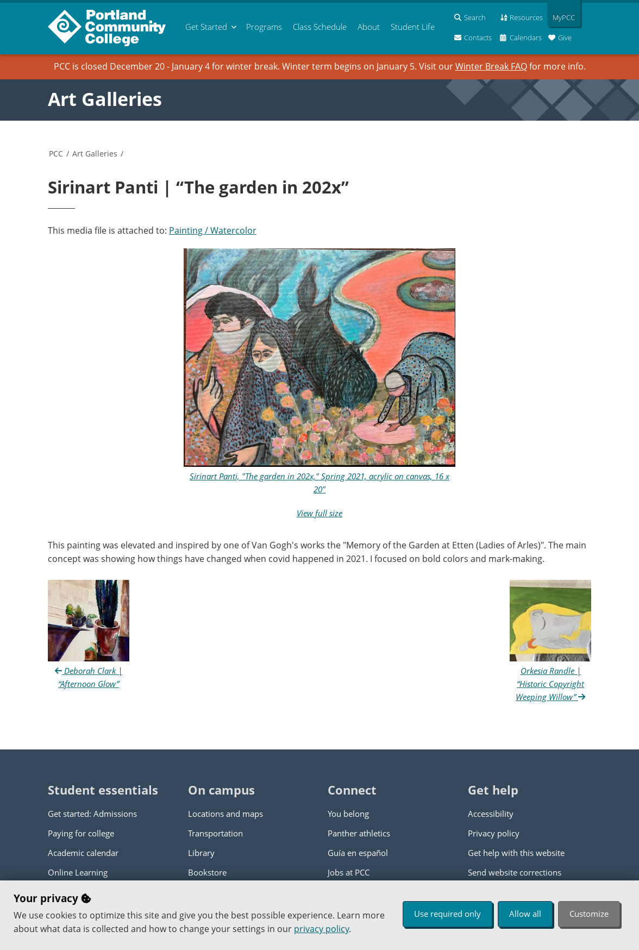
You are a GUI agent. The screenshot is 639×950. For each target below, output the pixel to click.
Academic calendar (83, 852)
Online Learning (78, 872)
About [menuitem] (369, 26)
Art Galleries (105, 98)
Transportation (215, 833)
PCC (56, 153)
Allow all (525, 913)
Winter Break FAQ (491, 66)
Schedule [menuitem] (320, 26)
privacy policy (321, 929)
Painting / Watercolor (212, 230)
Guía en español (358, 852)
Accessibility (490, 813)
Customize (589, 913)
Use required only (447, 913)
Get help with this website (516, 852)
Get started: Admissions (92, 813)
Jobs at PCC (348, 872)
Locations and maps (225, 813)
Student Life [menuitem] (413, 26)
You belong (348, 813)
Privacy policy (493, 833)
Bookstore (207, 872)
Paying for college (81, 833)
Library (201, 852)
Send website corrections (514, 872)
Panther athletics (359, 833)
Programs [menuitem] (264, 26)
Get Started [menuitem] (206, 26)
